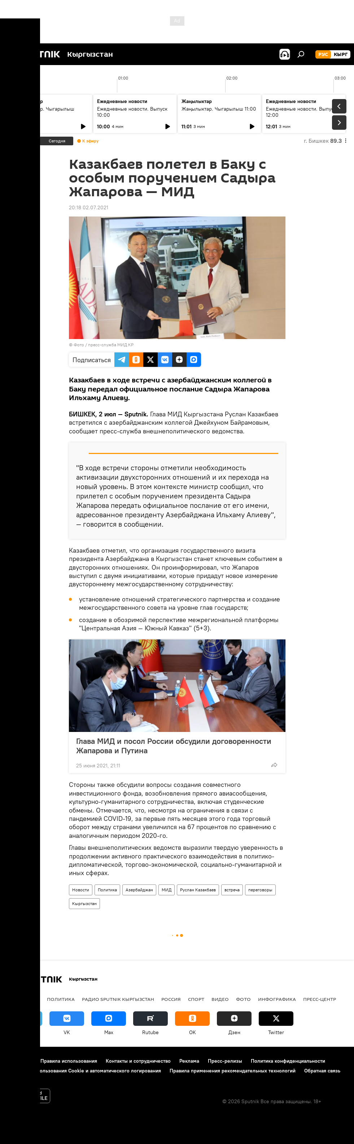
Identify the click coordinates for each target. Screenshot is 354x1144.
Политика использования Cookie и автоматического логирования (84, 1070)
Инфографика (277, 999)
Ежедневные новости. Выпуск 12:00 (301, 112)
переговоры (260, 889)
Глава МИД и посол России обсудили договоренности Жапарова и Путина (173, 745)
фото (243, 999)
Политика (107, 889)
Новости (80, 889)
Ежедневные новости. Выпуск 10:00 (132, 112)
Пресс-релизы (225, 1061)
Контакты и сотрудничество (138, 1061)
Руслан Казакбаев (198, 889)
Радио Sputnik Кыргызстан (118, 999)
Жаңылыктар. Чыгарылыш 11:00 (219, 109)
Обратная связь (322, 1070)
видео (220, 999)
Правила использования (68, 1061)
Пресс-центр (319, 999)
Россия (171, 999)
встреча (232, 889)
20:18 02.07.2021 (88, 207)
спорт (196, 999)
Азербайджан (139, 889)
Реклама (189, 1061)
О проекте (20, 1061)
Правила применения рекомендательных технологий (233, 1070)
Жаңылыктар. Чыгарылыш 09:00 (43, 112)
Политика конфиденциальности (288, 1061)
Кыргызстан (84, 903)
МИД (166, 889)
